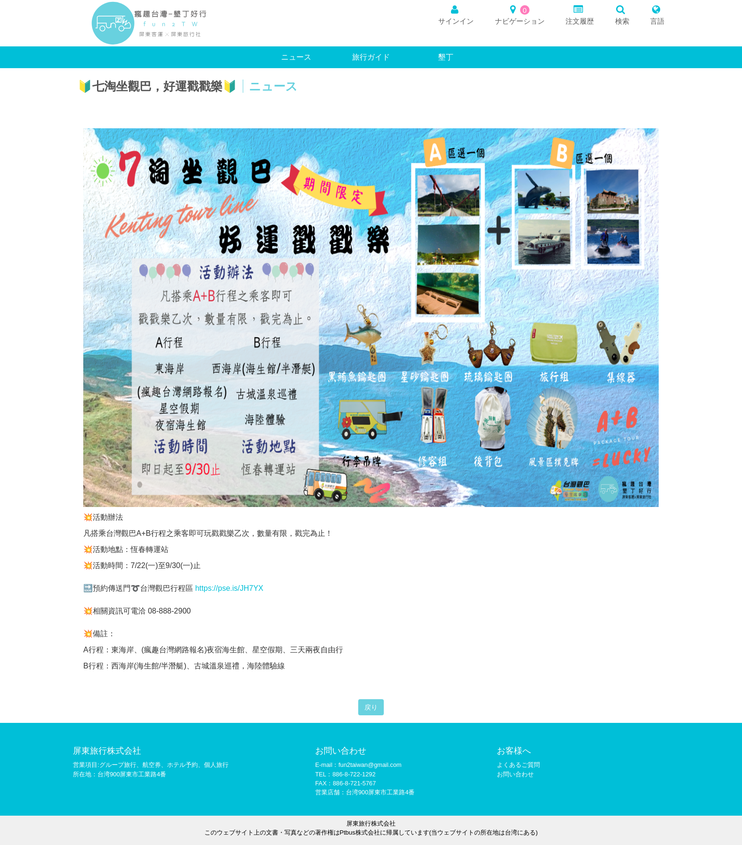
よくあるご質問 (518, 764)
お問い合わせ (515, 774)
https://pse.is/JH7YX (229, 588)
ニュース (296, 57)
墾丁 (445, 57)
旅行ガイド (371, 57)
